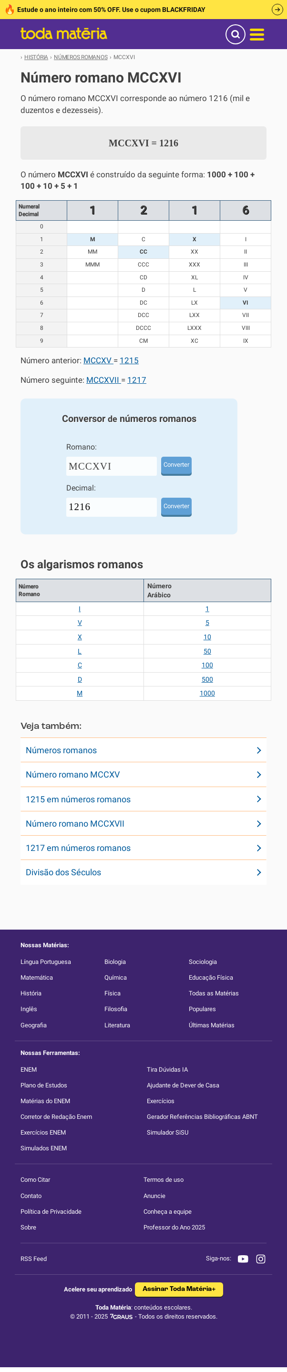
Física (112, 993)
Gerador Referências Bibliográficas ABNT (202, 1116)
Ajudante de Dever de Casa (183, 1085)
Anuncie (154, 1195)
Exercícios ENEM (43, 1132)
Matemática (36, 977)
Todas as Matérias (214, 993)
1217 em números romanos (78, 848)
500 (207, 679)
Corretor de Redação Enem (56, 1116)
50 (207, 651)
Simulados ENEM (43, 1148)
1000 (207, 693)
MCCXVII (103, 380)
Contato (30, 1195)
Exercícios (160, 1101)
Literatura (117, 1025)
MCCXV (98, 360)
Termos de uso (164, 1179)
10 (207, 637)
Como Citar (35, 1179)
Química (115, 977)
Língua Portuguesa (45, 961)
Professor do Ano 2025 (174, 1227)
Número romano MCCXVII (75, 824)
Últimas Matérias (212, 1025)
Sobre (28, 1227)
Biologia (115, 961)
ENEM (28, 1069)
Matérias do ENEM (45, 1101)
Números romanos (61, 750)
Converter (176, 464)
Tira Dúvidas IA (167, 1069)
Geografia (33, 1025)
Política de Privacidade (51, 1211)
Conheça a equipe (168, 1211)
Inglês (28, 1009)
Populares (202, 1009)
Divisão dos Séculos (63, 872)
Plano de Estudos (43, 1085)
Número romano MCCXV (73, 774)
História (30, 993)
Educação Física (211, 977)
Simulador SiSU (167, 1132)
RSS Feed (33, 1258)
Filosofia (115, 1009)
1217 (136, 380)
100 (207, 665)
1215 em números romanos (78, 799)
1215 (129, 360)
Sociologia (203, 961)
